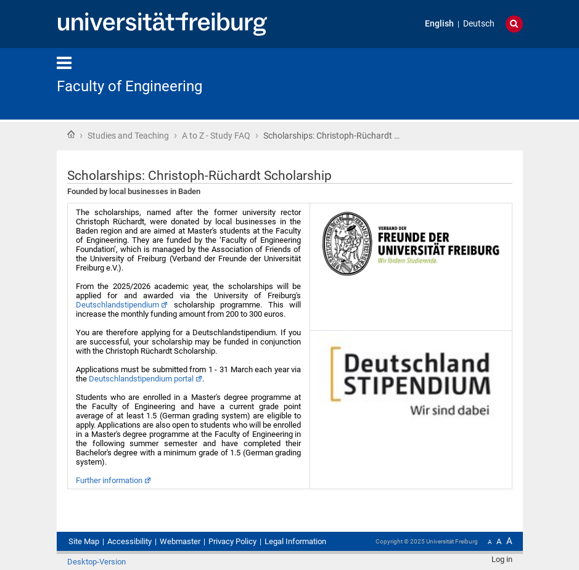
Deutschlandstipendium (117, 304)
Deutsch (479, 23)
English (439, 23)
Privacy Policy (232, 541)
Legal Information (295, 541)
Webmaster (180, 541)
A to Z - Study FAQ (216, 135)
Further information (109, 480)
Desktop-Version (96, 561)
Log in (501, 559)
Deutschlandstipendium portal (141, 378)
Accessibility (129, 541)
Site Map (83, 541)
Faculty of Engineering (129, 86)
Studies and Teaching (128, 135)
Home (71, 134)
